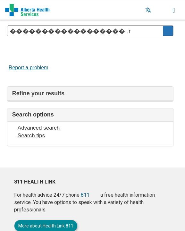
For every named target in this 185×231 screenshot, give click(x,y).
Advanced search (39, 128)
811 (85, 195)
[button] (161, 10)
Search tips (31, 136)
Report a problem (28, 67)
